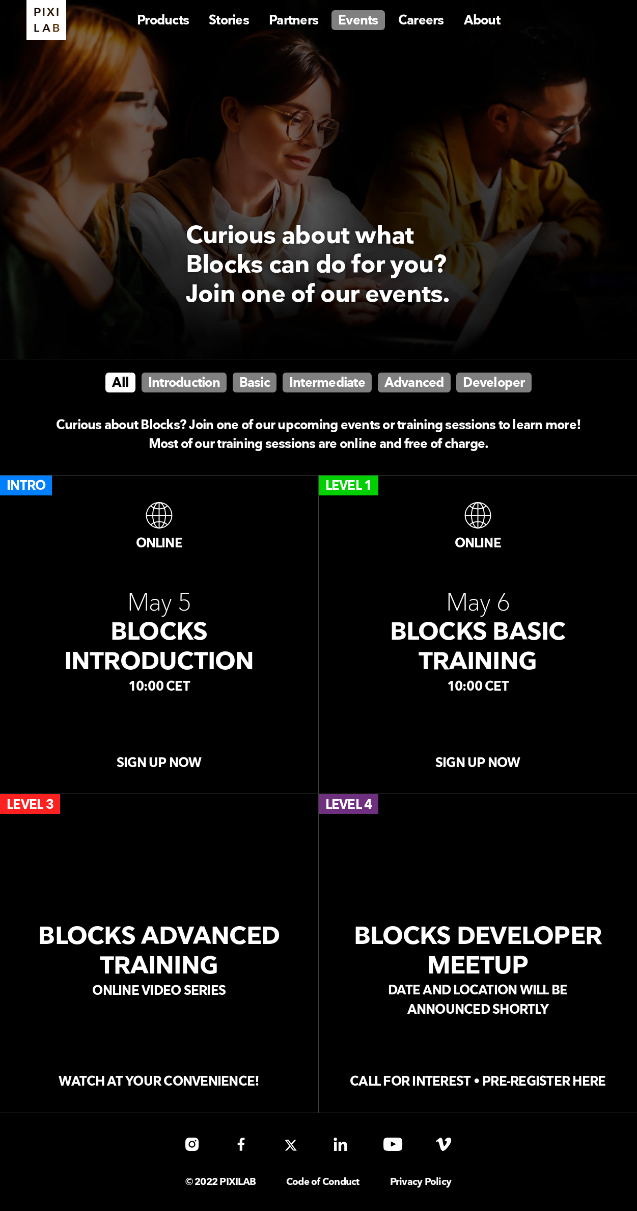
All (120, 383)
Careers (421, 21)
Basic (254, 383)
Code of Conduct (322, 1182)
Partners (293, 21)
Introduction (184, 383)
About (482, 21)
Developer (493, 383)
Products (163, 21)
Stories (229, 21)
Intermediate (327, 383)
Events (358, 21)
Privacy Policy (421, 1182)
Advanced (414, 383)
